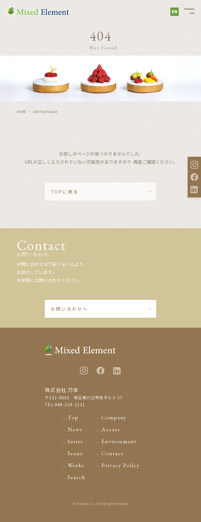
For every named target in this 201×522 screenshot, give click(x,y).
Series (75, 441)
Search (76, 477)
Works (76, 465)
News (75, 429)
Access (110, 429)
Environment (118, 441)
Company (114, 417)
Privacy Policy (120, 465)
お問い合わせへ (69, 308)
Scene (75, 453)
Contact (112, 453)
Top (73, 417)
